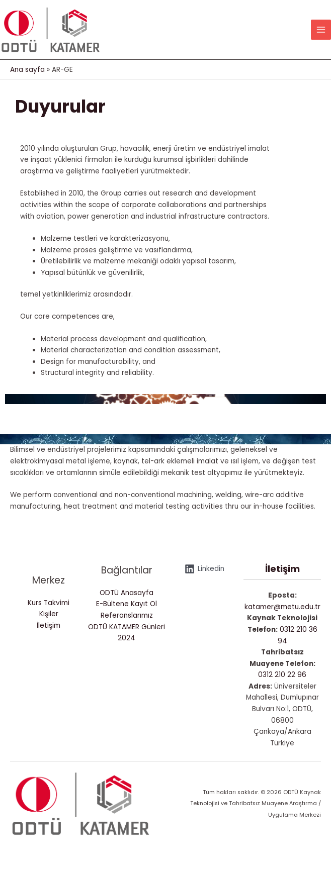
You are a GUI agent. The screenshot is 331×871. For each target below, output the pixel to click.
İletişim (48, 625)
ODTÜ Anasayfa (126, 593)
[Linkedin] (204, 569)
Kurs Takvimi (48, 603)
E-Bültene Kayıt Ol (126, 604)
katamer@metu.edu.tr (282, 607)
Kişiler (48, 614)
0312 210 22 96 (282, 675)
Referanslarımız (127, 615)
